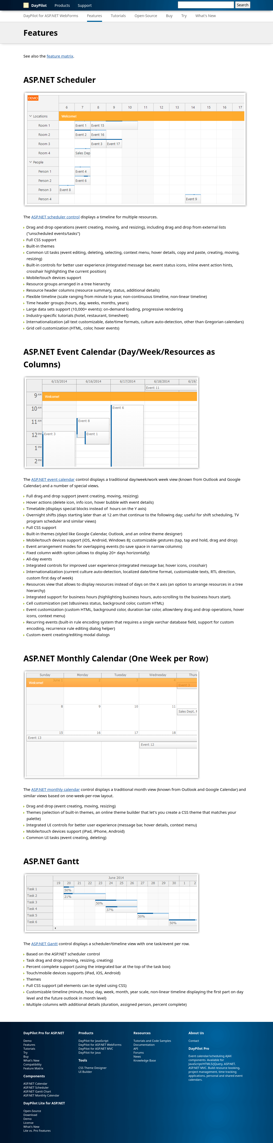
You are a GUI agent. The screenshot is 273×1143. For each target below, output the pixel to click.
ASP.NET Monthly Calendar (75, 658)
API (136, 1049)
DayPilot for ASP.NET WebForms (50, 15)
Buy (169, 15)
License (28, 1123)
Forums (139, 1052)
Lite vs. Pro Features (36, 1130)
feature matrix (60, 56)
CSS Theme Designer (92, 1068)
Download (30, 1115)
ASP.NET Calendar (35, 1083)
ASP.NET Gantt (51, 861)
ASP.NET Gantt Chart (37, 1091)
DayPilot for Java (89, 1052)
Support (85, 5)
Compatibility (32, 1064)
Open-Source (146, 15)
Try (184, 15)
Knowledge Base (145, 1060)
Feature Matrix (33, 1068)
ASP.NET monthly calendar (55, 789)
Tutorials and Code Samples (152, 1041)
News (137, 1056)
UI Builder (85, 1072)
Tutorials (118, 15)
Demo (27, 1041)
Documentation (144, 1045)
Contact (194, 1041)
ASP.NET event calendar (53, 479)
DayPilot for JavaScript (93, 1041)
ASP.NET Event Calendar (69, 351)
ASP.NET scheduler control (55, 216)
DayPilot (35, 5)
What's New (205, 15)
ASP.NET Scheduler (59, 79)
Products (62, 5)
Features (94, 15)
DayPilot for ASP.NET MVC (95, 1049)
